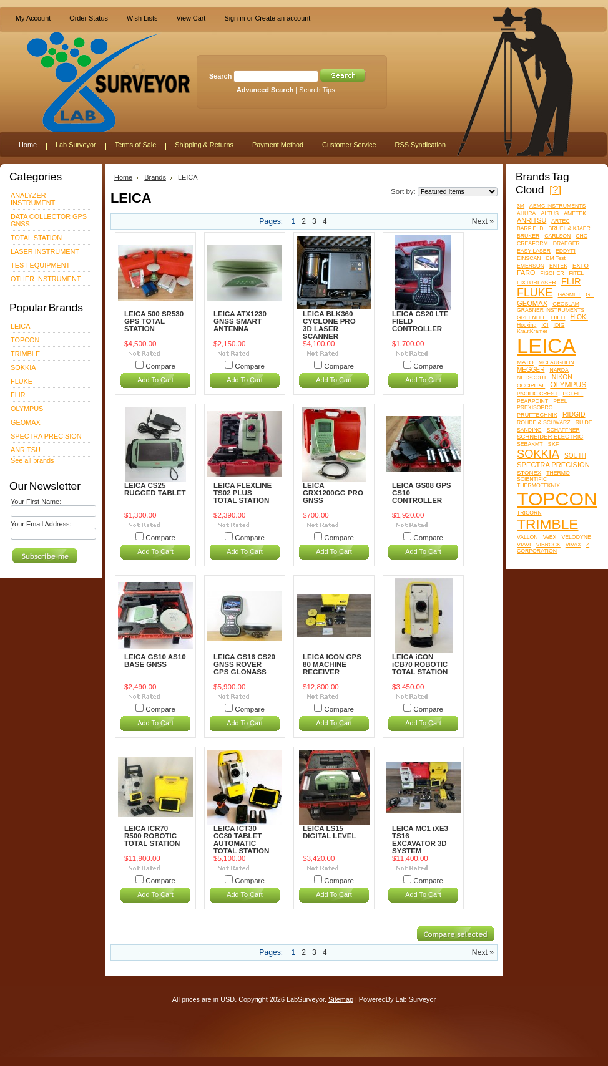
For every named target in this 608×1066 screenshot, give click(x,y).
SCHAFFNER (563, 430)
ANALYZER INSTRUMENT (33, 198)
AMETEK (575, 213)
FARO (526, 272)
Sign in (234, 18)
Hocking (526, 325)
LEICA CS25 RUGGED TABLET (155, 489)
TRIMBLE (25, 353)
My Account (33, 18)
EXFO (580, 265)
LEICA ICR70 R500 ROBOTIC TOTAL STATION (152, 836)
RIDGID (574, 414)
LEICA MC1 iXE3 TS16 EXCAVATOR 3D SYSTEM (420, 840)
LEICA (20, 326)
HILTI (558, 317)
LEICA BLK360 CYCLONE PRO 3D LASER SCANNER (329, 325)
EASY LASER (534, 251)
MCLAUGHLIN (556, 362)
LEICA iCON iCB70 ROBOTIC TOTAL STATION (420, 664)
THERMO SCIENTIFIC (543, 476)
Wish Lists (142, 18)
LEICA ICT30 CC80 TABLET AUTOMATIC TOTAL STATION (241, 840)
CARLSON (557, 236)
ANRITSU (26, 449)
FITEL (576, 273)
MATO (525, 362)
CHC (581, 236)
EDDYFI (566, 251)
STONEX (529, 472)
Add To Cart (155, 380)
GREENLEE (532, 317)
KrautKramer (532, 331)
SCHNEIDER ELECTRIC (550, 436)
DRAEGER (566, 243)
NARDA (558, 370)
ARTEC (560, 221)
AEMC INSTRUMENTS (557, 206)
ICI (544, 325)
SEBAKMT (530, 444)
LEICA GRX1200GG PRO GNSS (333, 493)
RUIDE (584, 422)
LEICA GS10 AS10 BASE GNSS (155, 660)
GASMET (569, 294)
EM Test (556, 258)
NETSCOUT (532, 377)
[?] (555, 189)
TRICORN (529, 513)
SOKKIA (23, 367)
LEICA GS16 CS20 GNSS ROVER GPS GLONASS (244, 664)
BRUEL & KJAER (570, 228)
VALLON (527, 537)
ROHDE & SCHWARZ (544, 422)
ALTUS (550, 213)
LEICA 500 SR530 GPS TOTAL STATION (154, 321)
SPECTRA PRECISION (46, 436)
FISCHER (552, 273)
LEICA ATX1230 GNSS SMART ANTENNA (240, 321)
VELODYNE (576, 537)
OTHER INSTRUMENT (46, 279)
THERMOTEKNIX (538, 485)
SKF (553, 444)
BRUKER (528, 236)
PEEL (560, 401)
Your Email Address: (41, 524)
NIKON (562, 377)
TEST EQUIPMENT (40, 265)
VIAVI (524, 544)
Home (123, 177)
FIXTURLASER (536, 282)
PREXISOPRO (534, 407)
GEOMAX (26, 422)
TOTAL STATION (36, 237)
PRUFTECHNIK (537, 415)
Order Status (88, 18)
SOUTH (575, 455)
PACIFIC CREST (537, 393)
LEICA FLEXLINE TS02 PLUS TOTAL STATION (242, 493)
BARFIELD (530, 228)
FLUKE (21, 381)
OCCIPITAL (531, 385)
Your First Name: (36, 501)
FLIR (18, 395)
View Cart (190, 18)
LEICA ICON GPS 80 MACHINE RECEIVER (332, 664)
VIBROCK (548, 544)
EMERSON (530, 266)
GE (590, 294)
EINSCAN (529, 258)
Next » (483, 221)
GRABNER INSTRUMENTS (550, 310)
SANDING (529, 430)
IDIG (559, 325)
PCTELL (573, 393)
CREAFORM (532, 243)
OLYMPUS (27, 408)
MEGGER (530, 369)
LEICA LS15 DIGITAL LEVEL (329, 832)
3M (520, 206)
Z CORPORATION (553, 547)
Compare (160, 366)
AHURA (526, 213)
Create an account (282, 18)
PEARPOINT (532, 401)
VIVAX (573, 544)
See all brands (32, 460)
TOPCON (25, 340)
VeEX (550, 537)
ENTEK (558, 266)
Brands (155, 177)
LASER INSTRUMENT (45, 251)
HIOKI (578, 317)
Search (220, 76)
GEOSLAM (565, 304)
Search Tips (317, 90)
